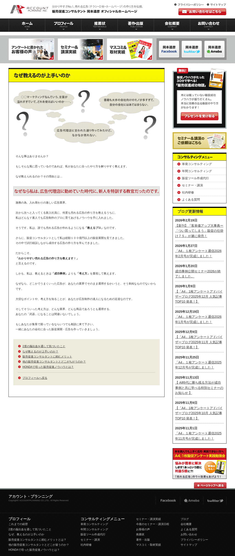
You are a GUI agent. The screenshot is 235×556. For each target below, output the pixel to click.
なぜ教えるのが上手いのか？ (40, 351)
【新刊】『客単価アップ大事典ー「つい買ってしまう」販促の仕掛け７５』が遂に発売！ (199, 231)
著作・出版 (143, 539)
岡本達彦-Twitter (214, 49)
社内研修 (188, 192)
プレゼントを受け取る (199, 116)
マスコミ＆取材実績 (130, 49)
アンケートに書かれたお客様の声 (31, 49)
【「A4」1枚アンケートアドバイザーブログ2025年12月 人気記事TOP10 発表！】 (199, 297)
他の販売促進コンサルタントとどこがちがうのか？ (54, 361)
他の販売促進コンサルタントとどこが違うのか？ (38, 544)
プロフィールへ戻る (34, 378)
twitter (215, 500)
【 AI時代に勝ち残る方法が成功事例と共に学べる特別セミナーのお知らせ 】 (199, 388)
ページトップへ (210, 485)
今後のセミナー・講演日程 (152, 524)
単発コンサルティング (197, 164)
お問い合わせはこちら (202, 11)
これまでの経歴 (18, 524)
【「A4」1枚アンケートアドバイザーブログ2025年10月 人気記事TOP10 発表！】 (199, 413)
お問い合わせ (208, 25)
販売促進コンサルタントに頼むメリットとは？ (37, 539)
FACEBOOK (167, 500)
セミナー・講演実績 (148, 519)
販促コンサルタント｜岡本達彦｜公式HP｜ (77, 9)
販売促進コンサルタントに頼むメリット (47, 356)
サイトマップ (216, 4)
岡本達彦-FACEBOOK (169, 49)
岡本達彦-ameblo (192, 49)
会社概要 (172, 25)
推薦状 (99, 25)
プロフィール (63, 25)
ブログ (185, 519)
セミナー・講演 (192, 185)
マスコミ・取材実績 (148, 544)
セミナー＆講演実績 (81, 49)
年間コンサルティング (197, 171)
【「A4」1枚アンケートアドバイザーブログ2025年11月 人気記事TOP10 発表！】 (199, 342)
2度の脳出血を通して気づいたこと (43, 346)
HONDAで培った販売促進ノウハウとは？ (48, 367)
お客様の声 (143, 529)
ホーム (27, 25)
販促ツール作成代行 (195, 178)
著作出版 (136, 25)
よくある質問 (191, 199)
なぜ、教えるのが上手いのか (26, 534)
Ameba (191, 500)
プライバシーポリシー (190, 4)
